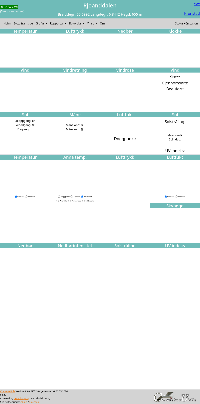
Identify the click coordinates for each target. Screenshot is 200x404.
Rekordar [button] (75, 23)
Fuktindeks (90, 201)
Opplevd (77, 196)
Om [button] (103, 23)
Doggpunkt (65, 196)
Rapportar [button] (57, 23)
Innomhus (31, 196)
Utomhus (20, 196)
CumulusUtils (7, 391)
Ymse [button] (91, 23)
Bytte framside (23, 23)
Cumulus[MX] (21, 398)
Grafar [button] (40, 23)
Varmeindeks (76, 201)
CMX (197, 4)
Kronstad (192, 13)
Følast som (88, 196)
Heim (7, 23)
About (24, 401)
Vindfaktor (63, 201)
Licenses (34, 401)
